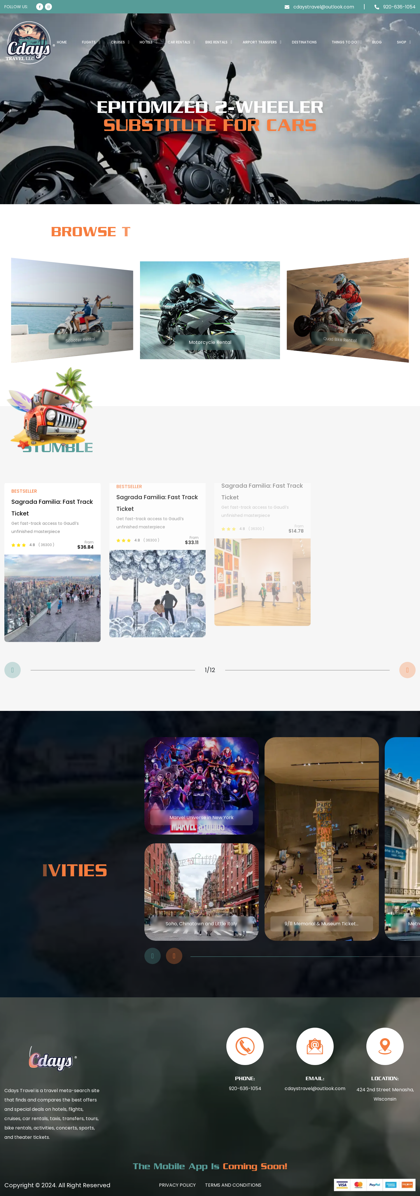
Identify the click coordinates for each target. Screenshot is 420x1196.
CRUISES (118, 42)
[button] (12, 670)
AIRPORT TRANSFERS (260, 42)
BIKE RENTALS (216, 42)
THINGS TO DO (344, 42)
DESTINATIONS (304, 42)
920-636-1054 (245, 1088)
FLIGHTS (89, 42)
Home (62, 42)
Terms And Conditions (233, 1185)
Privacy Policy (177, 1185)
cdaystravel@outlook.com (315, 1088)
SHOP (401, 42)
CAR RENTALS (179, 42)
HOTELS (146, 42)
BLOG (377, 42)
